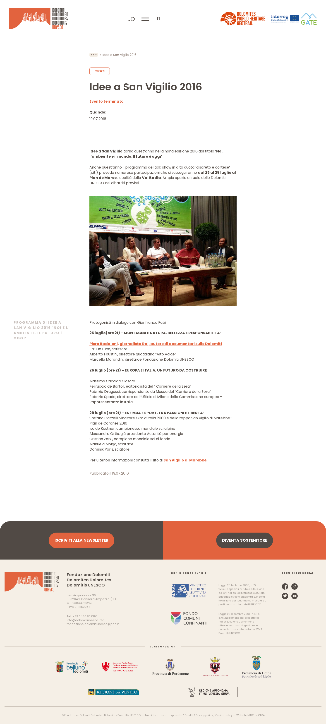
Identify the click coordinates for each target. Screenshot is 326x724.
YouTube (294, 596)
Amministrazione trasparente (163, 715)
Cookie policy (223, 715)
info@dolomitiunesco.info (85, 620)
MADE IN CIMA (256, 715)
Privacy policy (204, 715)
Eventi (99, 71)
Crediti (189, 715)
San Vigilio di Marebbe (184, 460)
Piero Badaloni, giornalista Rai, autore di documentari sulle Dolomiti (155, 343)
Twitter (285, 596)
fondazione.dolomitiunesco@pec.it (93, 624)
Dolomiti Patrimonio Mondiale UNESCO (38, 18)
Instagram (294, 586)
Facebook (285, 586)
